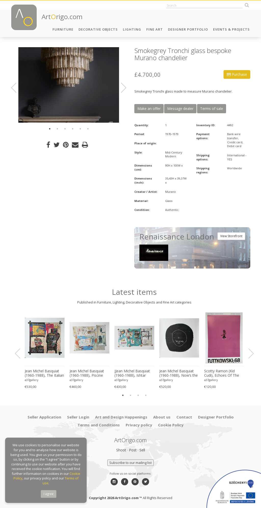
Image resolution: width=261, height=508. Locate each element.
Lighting (132, 29)
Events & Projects (231, 29)
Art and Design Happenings (121, 417)
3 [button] (65, 128)
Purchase (237, 74)
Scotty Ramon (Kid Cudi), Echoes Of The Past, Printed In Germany (221, 373)
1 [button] (49, 128)
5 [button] (80, 128)
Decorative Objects (98, 29)
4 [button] (72, 128)
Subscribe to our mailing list (130, 462)
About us (162, 417)
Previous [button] (17, 88)
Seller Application (44, 417)
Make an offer (149, 108)
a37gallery (31, 380)
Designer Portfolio (188, 29)
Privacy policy (139, 424)
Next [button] (120, 88)
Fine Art (154, 29)
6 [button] (87, 128)
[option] (68, 85)
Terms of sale (211, 108)
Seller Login (78, 417)
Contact (184, 417)
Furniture (63, 29)
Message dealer (180, 108)
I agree (49, 494)
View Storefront (231, 236)
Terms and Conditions (98, 424)
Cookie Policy (171, 424)
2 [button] (57, 128)
